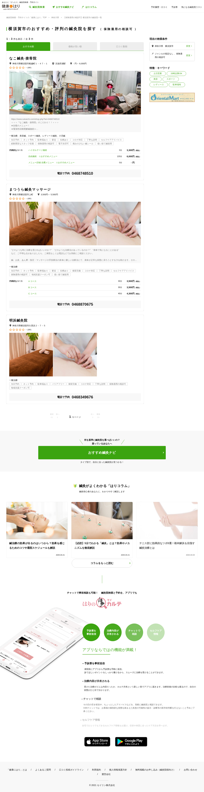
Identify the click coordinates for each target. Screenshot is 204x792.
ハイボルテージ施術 (37, 150)
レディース (158, 84)
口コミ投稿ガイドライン (71, 769)
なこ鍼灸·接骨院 (23, 58)
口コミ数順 (121, 46)
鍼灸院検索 (39, 7)
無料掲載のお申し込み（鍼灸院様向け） (155, 769)
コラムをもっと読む (102, 563)
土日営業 (157, 73)
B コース (32, 287)
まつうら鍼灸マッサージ (30, 189)
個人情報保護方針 (118, 769)
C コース (32, 294)
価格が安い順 (75, 46)
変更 (188, 46)
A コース (32, 281)
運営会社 (106, 774)
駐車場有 (177, 84)
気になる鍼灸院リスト (191, 7)
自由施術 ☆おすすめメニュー (42, 156)
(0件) (29, 68)
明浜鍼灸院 (18, 320)
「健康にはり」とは (17, 769)
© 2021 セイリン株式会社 (102, 785)
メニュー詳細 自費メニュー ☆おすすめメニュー (51, 162)
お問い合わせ (190, 769)
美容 (155, 79)
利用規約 (96, 769)
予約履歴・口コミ (159, 7)
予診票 (174, 7)
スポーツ (171, 79)
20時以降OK (176, 73)
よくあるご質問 (43, 769)
